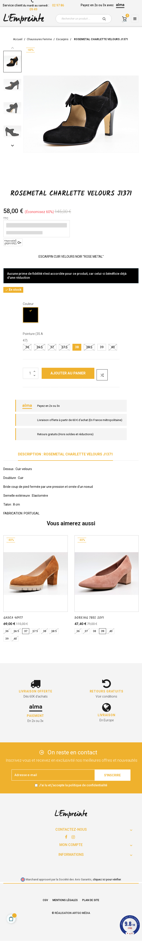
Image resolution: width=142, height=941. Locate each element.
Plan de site (90, 900)
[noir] (31, 315)
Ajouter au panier (68, 373)
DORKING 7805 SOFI (89, 617)
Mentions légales (65, 900)
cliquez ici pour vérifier (107, 879)
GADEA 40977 (13, 617)
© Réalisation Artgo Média (71, 913)
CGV (45, 900)
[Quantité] (30, 373)
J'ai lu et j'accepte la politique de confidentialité (73, 785)
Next (12, 145)
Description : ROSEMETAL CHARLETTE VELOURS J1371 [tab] (65, 454)
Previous (12, 47)
